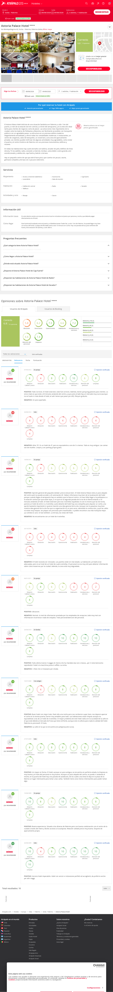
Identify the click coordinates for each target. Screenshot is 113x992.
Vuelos (31, 928)
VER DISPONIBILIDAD (94, 68)
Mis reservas (88, 923)
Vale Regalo (32, 950)
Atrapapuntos (33, 953)
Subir (107, 888)
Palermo (37, 912)
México (6, 942)
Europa (23, 912)
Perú (5, 928)
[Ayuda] (103, 3)
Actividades (32, 925)
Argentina (7, 939)
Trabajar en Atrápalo (63, 934)
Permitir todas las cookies (88, 987)
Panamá (6, 931)
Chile (5, 923)
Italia (30, 912)
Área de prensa (61, 928)
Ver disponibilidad (97, 91)
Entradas (32, 923)
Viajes (31, 939)
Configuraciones (93, 980)
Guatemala (7, 936)
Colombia (7, 925)
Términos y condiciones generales (67, 936)
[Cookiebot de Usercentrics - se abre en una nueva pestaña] (95, 958)
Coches (31, 948)
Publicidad (59, 931)
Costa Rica (7, 934)
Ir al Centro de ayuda (91, 925)
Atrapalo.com (6, 912)
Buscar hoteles (101, 12)
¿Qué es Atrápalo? (62, 923)
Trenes (31, 931)
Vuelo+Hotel (33, 936)
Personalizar (56, 987)
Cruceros (32, 945)
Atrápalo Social (61, 925)
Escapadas (32, 942)
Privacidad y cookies (63, 939)
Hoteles (16, 912)
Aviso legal (59, 942)
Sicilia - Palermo (48, 912)
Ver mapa (47, 29)
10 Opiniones (86, 43)
